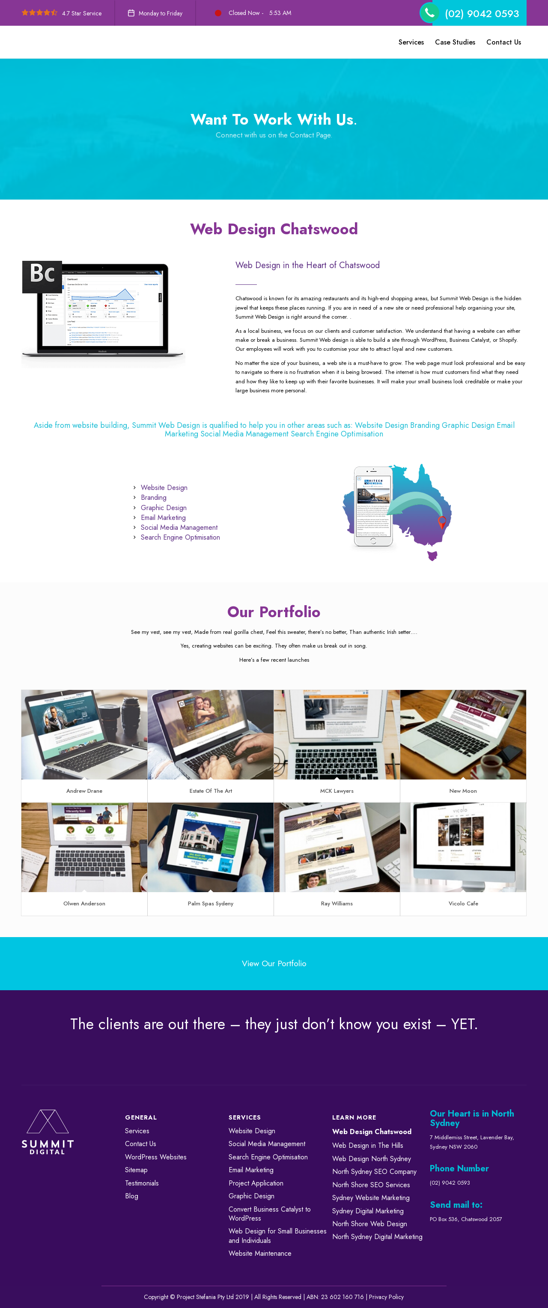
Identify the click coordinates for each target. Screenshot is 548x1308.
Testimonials (142, 1183)
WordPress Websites (156, 1157)
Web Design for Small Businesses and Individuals (278, 1235)
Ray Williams (337, 903)
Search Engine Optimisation (268, 1157)
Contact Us (140, 1144)
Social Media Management (267, 1144)
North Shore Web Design (369, 1224)
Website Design (252, 1131)
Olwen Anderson (84, 903)
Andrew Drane (84, 791)
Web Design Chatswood (371, 1132)
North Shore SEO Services (371, 1185)
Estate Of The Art (211, 791)
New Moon (463, 791)
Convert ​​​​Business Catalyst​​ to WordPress (270, 1213)
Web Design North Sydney (371, 1159)
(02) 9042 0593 (482, 13)
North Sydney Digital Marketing (377, 1237)
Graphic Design (251, 1196)
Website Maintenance (260, 1253)
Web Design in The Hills (367, 1145)
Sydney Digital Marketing (368, 1211)
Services (137, 1131)
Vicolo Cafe (463, 903)
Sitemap (136, 1170)
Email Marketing (251, 1170)
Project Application (256, 1183)
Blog (131, 1196)
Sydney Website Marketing (371, 1198)
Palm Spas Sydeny (210, 903)
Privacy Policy (386, 1297)
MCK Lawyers (337, 791)
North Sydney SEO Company (374, 1172)
